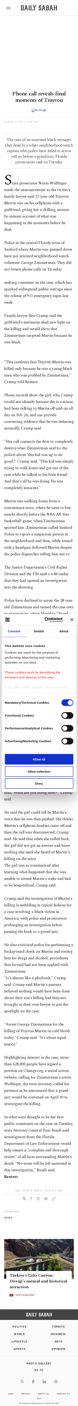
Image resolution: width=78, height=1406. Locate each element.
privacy (25, 1390)
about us (43, 1390)
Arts (58, 1338)
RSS (39, 1395)
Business (58, 1331)
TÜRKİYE (58, 1323)
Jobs (10, 1390)
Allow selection (39, 771)
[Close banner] (71, 619)
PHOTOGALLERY (25, 1291)
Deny (39, 783)
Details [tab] (39, 631)
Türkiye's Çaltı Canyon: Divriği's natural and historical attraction (38, 1278)
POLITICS (19, 1323)
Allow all (39, 759)
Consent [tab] (14, 631)
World (19, 1331)
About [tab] (63, 631)
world (8, 1214)
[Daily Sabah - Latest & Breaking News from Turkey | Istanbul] (39, 8)
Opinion (58, 1345)
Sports (19, 1345)
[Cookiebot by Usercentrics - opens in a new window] (46, 619)
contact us (63, 1390)
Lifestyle (19, 1338)
